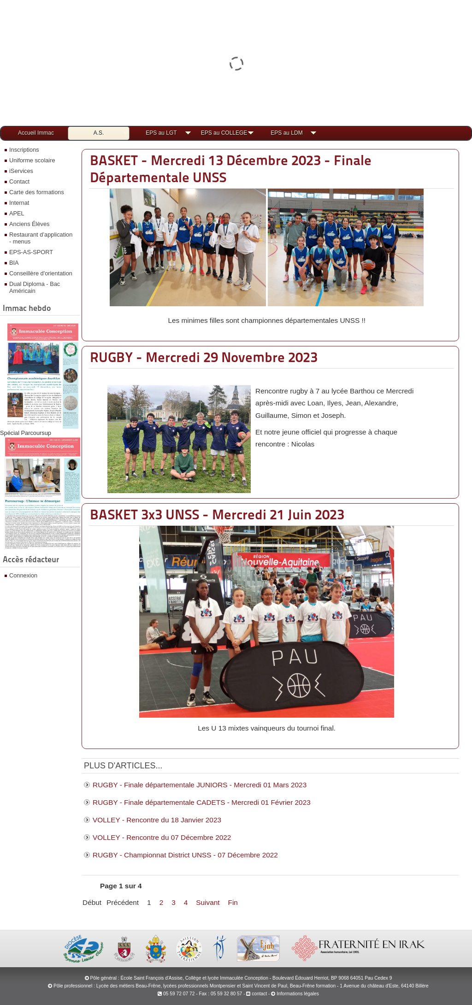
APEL (16, 213)
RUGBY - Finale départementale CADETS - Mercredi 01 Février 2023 (202, 802)
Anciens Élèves (29, 223)
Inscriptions (24, 149)
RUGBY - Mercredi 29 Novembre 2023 (204, 357)
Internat (19, 202)
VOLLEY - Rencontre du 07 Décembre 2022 (162, 837)
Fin (233, 902)
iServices (21, 170)
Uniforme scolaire (32, 160)
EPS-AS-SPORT (31, 252)
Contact (19, 181)
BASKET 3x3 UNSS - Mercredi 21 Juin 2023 (217, 514)
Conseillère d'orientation (40, 273)
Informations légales (298, 993)
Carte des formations (36, 192)
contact (256, 993)
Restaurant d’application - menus (40, 238)
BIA (14, 262)
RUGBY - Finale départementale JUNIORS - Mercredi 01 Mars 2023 (200, 785)
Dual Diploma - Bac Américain (34, 287)
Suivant (207, 902)
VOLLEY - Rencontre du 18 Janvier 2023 (157, 820)
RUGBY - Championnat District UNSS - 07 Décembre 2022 (185, 855)
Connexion (23, 575)
